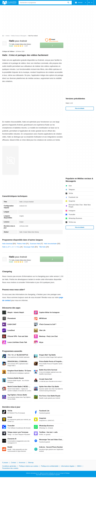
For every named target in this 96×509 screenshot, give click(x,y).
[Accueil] (3, 36)
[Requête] (45, 2)
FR (90, 2)
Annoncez (22, 462)
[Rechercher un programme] (68, 2)
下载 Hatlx (42, 247)
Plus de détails (79, 108)
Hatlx (18, 41)
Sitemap (31, 462)
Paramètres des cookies (10, 468)
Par (20, 44)
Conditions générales (9, 466)
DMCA (79, 466)
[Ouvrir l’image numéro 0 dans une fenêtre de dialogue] (10, 160)
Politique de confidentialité (49, 466)
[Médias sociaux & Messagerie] (18, 36)
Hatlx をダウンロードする (11, 247)
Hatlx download (7, 243)
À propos (5, 462)
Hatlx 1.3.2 (69, 103)
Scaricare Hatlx (35, 243)
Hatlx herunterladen (50, 243)
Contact (13, 462)
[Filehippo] (9, 2)
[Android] (7, 36)
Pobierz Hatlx (21, 243)
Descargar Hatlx (29, 247)
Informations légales (67, 466)
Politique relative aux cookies (28, 466)
